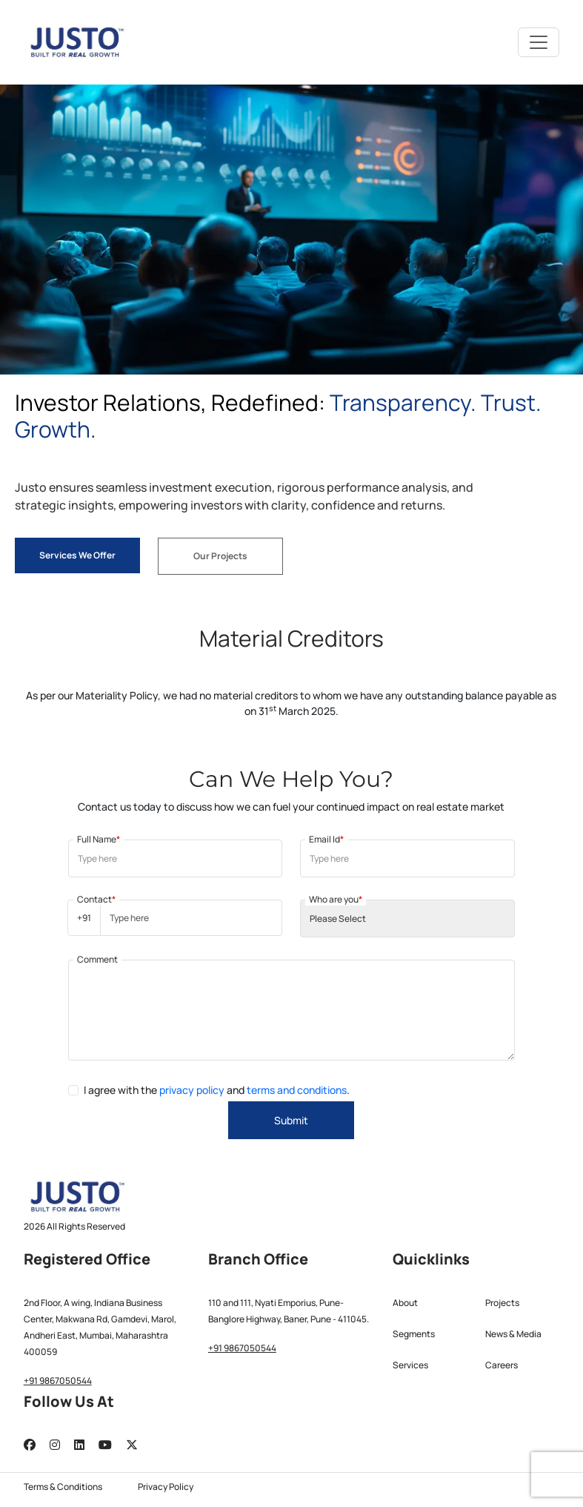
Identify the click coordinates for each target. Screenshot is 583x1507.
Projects (502, 1302)
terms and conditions (297, 1090)
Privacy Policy (165, 1486)
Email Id (326, 839)
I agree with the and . (217, 1090)
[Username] (191, 918)
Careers (501, 1365)
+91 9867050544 (58, 1380)
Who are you (335, 899)
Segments (414, 1334)
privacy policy (191, 1090)
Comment (97, 959)
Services (410, 1365)
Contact (96, 899)
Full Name (98, 839)
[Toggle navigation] (538, 42)
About (405, 1302)
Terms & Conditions (63, 1486)
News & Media (513, 1334)
